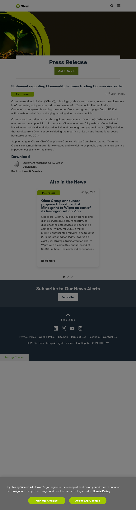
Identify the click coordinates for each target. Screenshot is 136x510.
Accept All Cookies (87, 500)
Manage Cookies (47, 500)
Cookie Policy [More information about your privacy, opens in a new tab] (101, 491)
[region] (68, 493)
